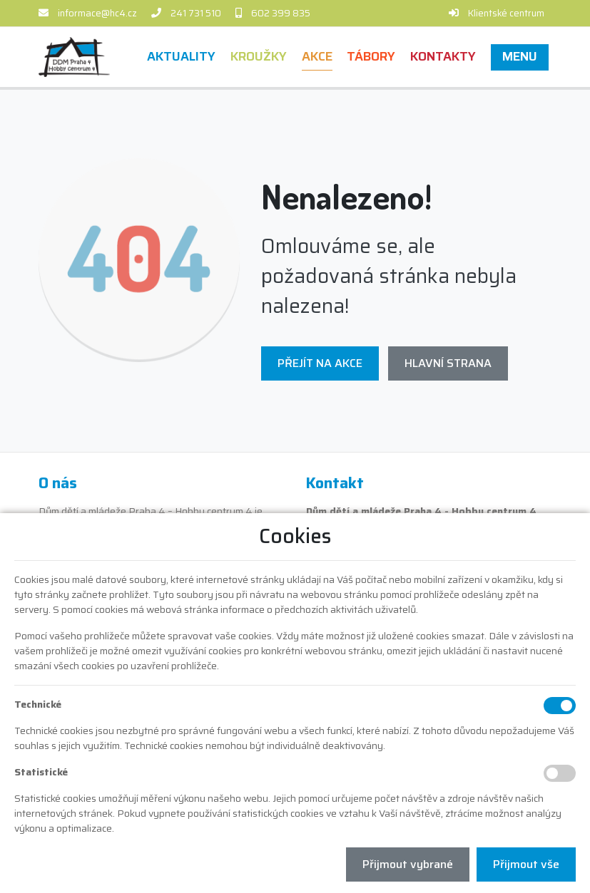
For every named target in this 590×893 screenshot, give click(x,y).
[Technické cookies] (560, 705)
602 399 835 (280, 13)
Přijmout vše (526, 864)
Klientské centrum (506, 13)
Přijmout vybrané (407, 864)
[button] (520, 56)
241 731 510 (196, 13)
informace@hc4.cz (97, 13)
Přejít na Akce (320, 363)
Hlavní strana (448, 363)
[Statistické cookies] (560, 773)
